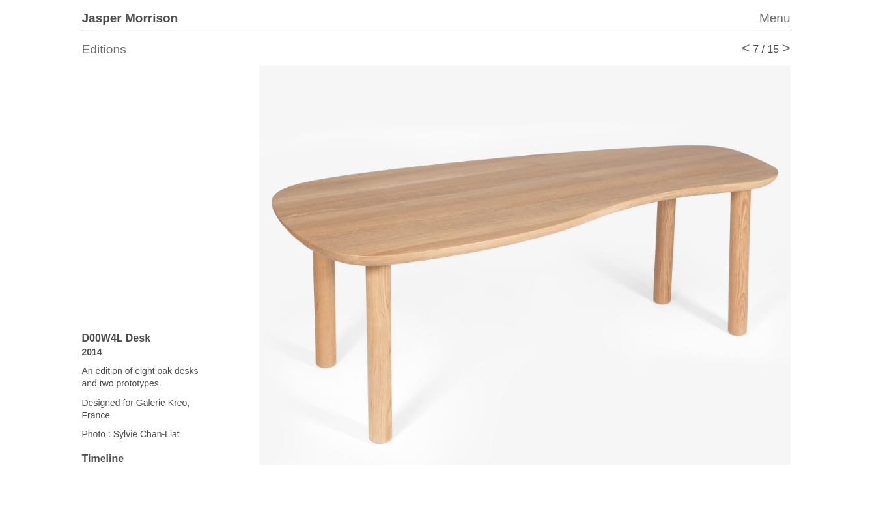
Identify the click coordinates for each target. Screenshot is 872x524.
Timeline (103, 458)
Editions (104, 49)
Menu (775, 18)
